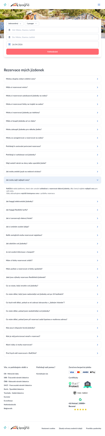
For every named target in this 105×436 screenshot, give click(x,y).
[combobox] (52, 30)
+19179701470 (68, 5)
